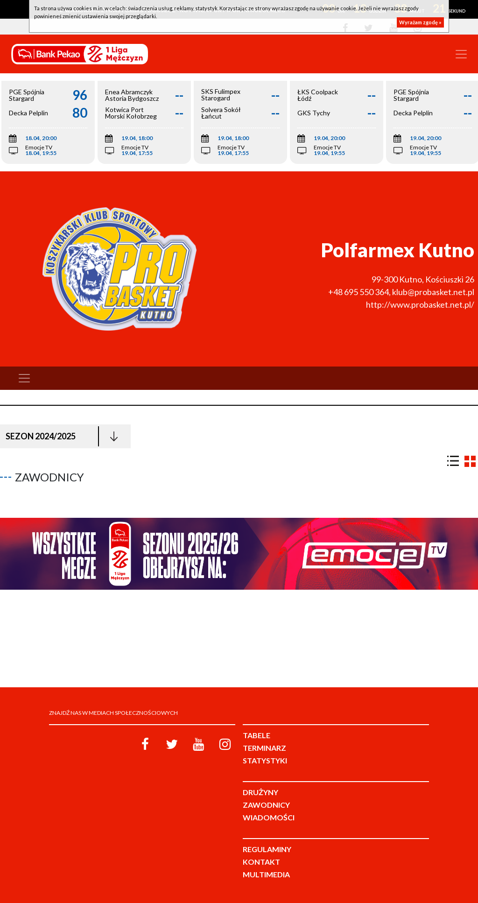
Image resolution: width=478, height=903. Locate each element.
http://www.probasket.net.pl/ (420, 304)
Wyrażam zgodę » (420, 22)
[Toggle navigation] (461, 54)
